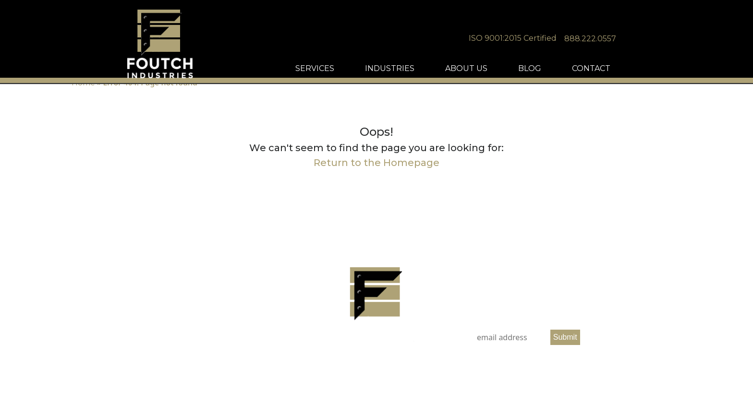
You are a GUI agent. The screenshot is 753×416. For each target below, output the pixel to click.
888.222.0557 (614, 38)
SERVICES (338, 71)
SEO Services (412, 389)
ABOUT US (490, 71)
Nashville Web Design (366, 389)
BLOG (553, 71)
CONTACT (614, 71)
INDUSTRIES (413, 71)
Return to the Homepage (376, 162)
